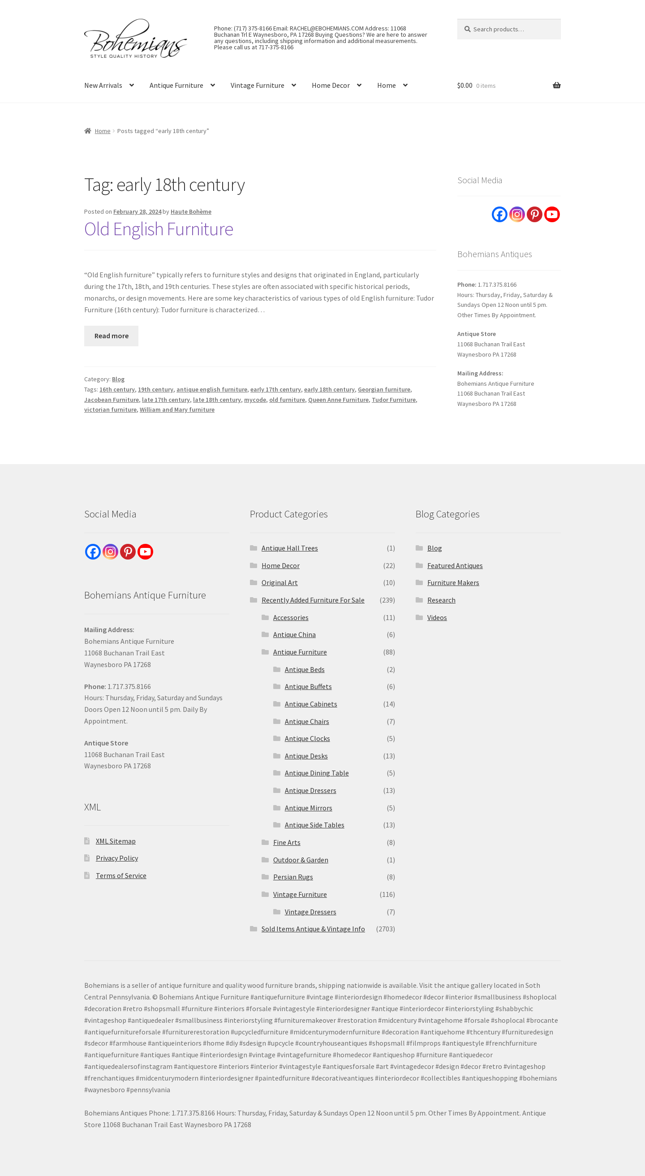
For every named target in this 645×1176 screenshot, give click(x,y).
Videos (437, 617)
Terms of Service (121, 875)
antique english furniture (211, 389)
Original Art (280, 582)
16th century (117, 389)
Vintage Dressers (310, 911)
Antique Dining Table (317, 772)
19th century (155, 389)
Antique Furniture (176, 85)
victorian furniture (110, 409)
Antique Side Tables (314, 824)
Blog (118, 379)
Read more (112, 335)
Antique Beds (305, 669)
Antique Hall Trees (290, 547)
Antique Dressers (310, 790)
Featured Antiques (455, 565)
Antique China (294, 634)
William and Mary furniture (177, 409)
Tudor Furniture (394, 400)
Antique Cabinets (311, 703)
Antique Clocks (307, 738)
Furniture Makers (453, 582)
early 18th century (329, 389)
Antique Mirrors (308, 807)
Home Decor (331, 85)
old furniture (287, 400)
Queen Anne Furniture (338, 400)
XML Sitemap (116, 840)
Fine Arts (287, 842)
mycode (255, 400)
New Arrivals (103, 85)
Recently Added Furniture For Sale (313, 599)
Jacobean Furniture (111, 400)
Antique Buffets (308, 686)
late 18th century (217, 400)
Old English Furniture (158, 228)
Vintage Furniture (257, 85)
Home (386, 85)
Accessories (291, 617)
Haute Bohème (191, 211)
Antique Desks (306, 755)
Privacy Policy (117, 857)
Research (441, 599)
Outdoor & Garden (300, 859)
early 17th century (275, 389)
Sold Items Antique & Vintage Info (313, 928)
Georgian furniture (384, 389)
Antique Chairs (307, 721)
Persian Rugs (293, 876)
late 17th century (166, 400)
